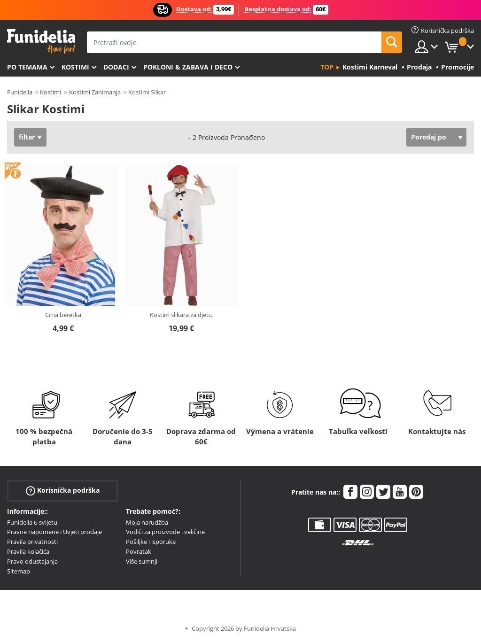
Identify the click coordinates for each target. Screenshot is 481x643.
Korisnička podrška (63, 490)
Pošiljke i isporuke (151, 541)
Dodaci (116, 66)
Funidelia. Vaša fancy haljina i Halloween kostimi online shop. (41, 41)
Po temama (27, 66)
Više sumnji (141, 561)
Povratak (138, 551)
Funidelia (19, 92)
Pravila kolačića (28, 551)
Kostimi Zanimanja (95, 92)
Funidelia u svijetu (32, 522)
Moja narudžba (147, 522)
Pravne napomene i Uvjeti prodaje (54, 531)
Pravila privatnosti (32, 541)
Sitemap (18, 571)
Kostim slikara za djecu (181, 314)
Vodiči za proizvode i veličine (165, 531)
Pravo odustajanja (32, 561)
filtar (27, 136)
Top (327, 66)
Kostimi (75, 66)
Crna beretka (63, 314)
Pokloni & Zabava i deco (188, 66)
